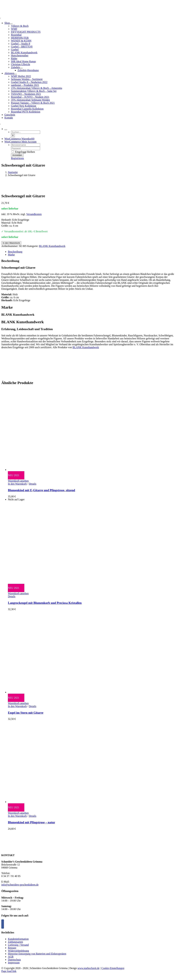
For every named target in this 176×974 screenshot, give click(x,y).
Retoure (12, 947)
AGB (10, 956)
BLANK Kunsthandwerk (52, 246)
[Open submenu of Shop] (11, 23)
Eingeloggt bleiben (23, 151)
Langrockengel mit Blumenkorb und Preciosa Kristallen (45, 603)
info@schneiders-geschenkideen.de (20, 884)
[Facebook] (2, 924)
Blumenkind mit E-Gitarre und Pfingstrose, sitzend (41, 490)
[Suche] (13, 135)
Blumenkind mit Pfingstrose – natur (31, 822)
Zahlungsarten (15, 941)
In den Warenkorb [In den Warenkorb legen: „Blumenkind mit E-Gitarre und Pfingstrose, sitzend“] (17, 483)
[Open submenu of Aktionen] (15, 74)
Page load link (8, 971)
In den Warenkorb (11, 243)
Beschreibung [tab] (15, 251)
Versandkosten (34, 214)
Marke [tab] (11, 254)
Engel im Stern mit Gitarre (25, 712)
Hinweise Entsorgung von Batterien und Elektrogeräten (37, 953)
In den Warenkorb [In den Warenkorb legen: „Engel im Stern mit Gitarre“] (17, 706)
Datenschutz (14, 959)
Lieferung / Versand (18, 944)
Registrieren (17, 158)
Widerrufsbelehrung (18, 950)
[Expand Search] (5, 129)
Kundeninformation (18, 938)
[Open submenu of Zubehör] (21, 68)
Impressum (14, 962)
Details (32, 483)
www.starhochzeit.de (88, 968)
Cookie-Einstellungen (112, 968)
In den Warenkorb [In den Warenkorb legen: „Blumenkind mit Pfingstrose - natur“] (17, 816)
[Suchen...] (25, 132)
